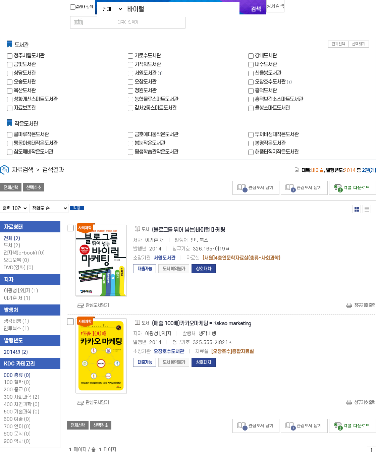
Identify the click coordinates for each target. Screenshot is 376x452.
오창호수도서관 (270, 71)
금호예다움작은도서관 (156, 123)
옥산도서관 (25, 79)
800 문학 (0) (17, 425)
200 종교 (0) (17, 381)
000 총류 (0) (17, 366)
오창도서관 (145, 71)
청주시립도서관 (29, 45)
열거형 (357, 198)
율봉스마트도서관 (272, 97)
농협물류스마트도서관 (156, 88)
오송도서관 (25, 71)
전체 (12, 230)
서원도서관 (145, 62)
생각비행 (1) (16, 313)
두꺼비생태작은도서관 (277, 123)
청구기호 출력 (364, 296)
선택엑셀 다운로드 (352, 177)
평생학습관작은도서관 (156, 141)
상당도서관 (25, 62)
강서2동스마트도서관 (155, 97)
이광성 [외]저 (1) (21, 282)
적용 (82, 198)
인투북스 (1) (16, 320)
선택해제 (358, 33)
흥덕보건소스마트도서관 (279, 88)
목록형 (367, 198)
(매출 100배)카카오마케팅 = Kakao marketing (201, 314)
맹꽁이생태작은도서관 (35, 132)
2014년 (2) (16, 343)
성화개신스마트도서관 (35, 88)
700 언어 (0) (17, 418)
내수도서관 (266, 53)
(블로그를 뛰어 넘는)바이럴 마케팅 (188, 221)
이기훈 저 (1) (17, 289)
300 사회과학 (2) (21, 388)
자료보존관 (25, 97)
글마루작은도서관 (31, 123)
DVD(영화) (18, 259)
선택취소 (33, 177)
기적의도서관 (148, 53)
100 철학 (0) (17, 374)
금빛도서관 (25, 53)
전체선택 (338, 33)
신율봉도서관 (268, 62)
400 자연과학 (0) (21, 396)
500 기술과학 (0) (21, 403)
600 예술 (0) (17, 410)
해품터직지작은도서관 (277, 141)
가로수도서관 (148, 45)
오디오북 (16, 252)
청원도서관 (145, 79)
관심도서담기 (97, 296)
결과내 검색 (78, 7)
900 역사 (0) (17, 433)
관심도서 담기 (255, 177)
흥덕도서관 (266, 79)
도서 (12, 237)
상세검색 (278, 8)
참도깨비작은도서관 (33, 141)
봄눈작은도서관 (150, 132)
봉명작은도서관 (270, 132)
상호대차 (203, 260)
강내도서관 (266, 45)
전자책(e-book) (24, 244)
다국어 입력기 (300, 8)
